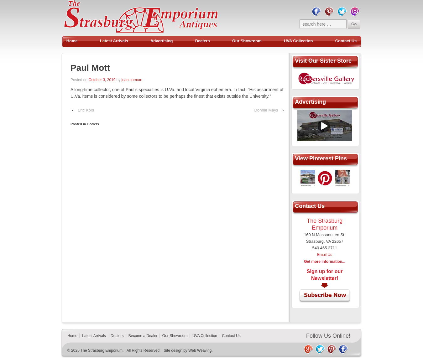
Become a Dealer (143, 336)
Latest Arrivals (114, 41)
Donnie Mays (266, 110)
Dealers (202, 41)
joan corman (132, 80)
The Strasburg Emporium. (102, 350)
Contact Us (346, 41)
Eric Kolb (86, 110)
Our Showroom (247, 41)
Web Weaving (200, 350)
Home (72, 41)
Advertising (161, 41)
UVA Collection (298, 41)
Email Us (324, 254)
